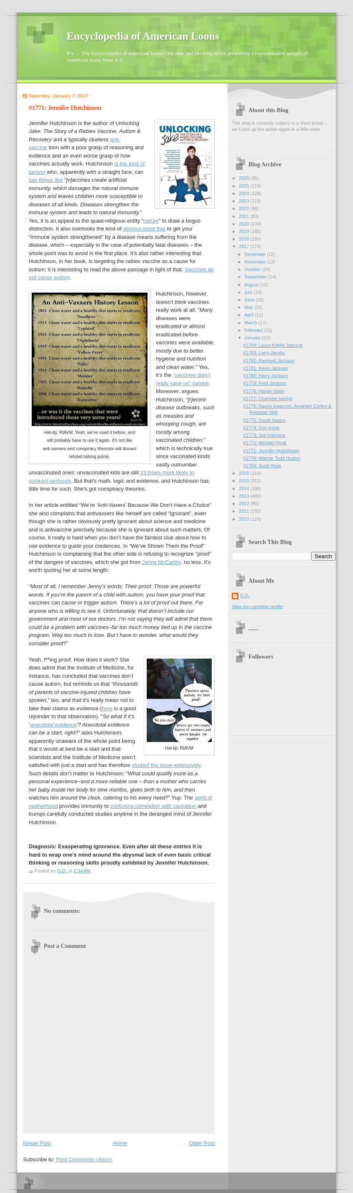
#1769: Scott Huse (262, 465)
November (255, 261)
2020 (244, 223)
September (256, 276)
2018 (244, 238)
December (255, 254)
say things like (46, 180)
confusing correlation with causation (153, 806)
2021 (244, 216)
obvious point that (144, 229)
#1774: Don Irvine (261, 427)
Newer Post (37, 1143)
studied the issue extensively (166, 765)
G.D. (245, 595)
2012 (244, 503)
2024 (244, 193)
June (249, 299)
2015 (244, 480)
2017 (244, 246)
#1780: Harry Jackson (265, 375)
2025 (244, 185)
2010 (244, 518)
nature (151, 221)
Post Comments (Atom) (84, 1159)
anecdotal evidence (53, 725)
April (249, 314)
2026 (244, 177)
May (249, 307)
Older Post (202, 1143)
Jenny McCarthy (161, 562)
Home (120, 1143)
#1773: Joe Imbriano (264, 435)
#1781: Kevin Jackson (265, 368)
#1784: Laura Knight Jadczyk (273, 345)
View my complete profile (257, 606)
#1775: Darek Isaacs (264, 420)
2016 (244, 473)
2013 (244, 496)
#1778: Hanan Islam (264, 390)
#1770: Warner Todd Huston (272, 458)
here (107, 708)
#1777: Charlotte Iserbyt (268, 398)
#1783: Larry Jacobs (264, 352)
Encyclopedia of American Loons (143, 36)
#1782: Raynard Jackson (268, 360)
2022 (244, 208)
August (252, 284)
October (253, 269)
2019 (244, 231)
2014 (244, 488)
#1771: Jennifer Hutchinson (271, 450)
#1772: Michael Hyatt (265, 442)
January (253, 337)
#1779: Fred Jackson (264, 383)
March (251, 322)
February (254, 330)
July (249, 292)
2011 (244, 511)
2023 (244, 200)
